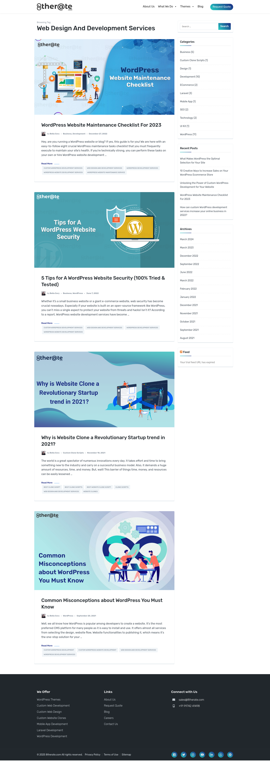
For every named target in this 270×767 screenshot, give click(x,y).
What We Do (165, 6)
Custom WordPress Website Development (97, 656)
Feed (186, 352)
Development (79, 140)
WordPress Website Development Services (63, 179)
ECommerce (187, 85)
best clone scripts (73, 494)
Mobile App (186, 101)
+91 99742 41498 (189, 712)
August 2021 (187, 338)
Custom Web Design (49, 718)
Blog (198, 6)
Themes (185, 6)
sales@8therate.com (191, 706)
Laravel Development (50, 736)
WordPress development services (142, 175)
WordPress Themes (48, 706)
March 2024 (187, 239)
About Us (147, 6)
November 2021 (189, 313)
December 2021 (189, 305)
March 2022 (186, 280)
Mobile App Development (52, 730)
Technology (186, 117)
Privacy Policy (92, 761)
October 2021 (187, 321)
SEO (182, 109)
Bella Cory (54, 140)
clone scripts (122, 494)
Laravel (184, 93)
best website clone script (99, 494)
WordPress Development (52, 743)
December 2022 (189, 255)
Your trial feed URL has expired (197, 362)
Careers (108, 724)
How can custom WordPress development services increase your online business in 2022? (203, 211)
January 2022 (188, 297)
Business (67, 140)
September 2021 (189, 330)
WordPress (78, 300)
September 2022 (189, 264)
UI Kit (183, 126)
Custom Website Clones (51, 724)
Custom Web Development (53, 712)
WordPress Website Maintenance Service (106, 179)
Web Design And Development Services (104, 175)
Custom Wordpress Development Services (63, 175)
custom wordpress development (59, 656)
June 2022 (186, 272)
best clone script (52, 494)
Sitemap (126, 761)
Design (184, 68)
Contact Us (111, 730)
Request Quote (220, 6)
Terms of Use (111, 761)
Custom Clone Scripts (73, 459)
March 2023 (187, 247)
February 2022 (188, 288)
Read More (47, 170)
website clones (90, 498)
